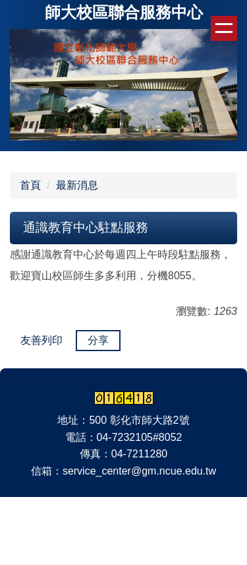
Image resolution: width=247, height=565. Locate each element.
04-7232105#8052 (139, 437)
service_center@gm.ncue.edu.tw (139, 471)
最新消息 (77, 185)
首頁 (30, 185)
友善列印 (41, 340)
